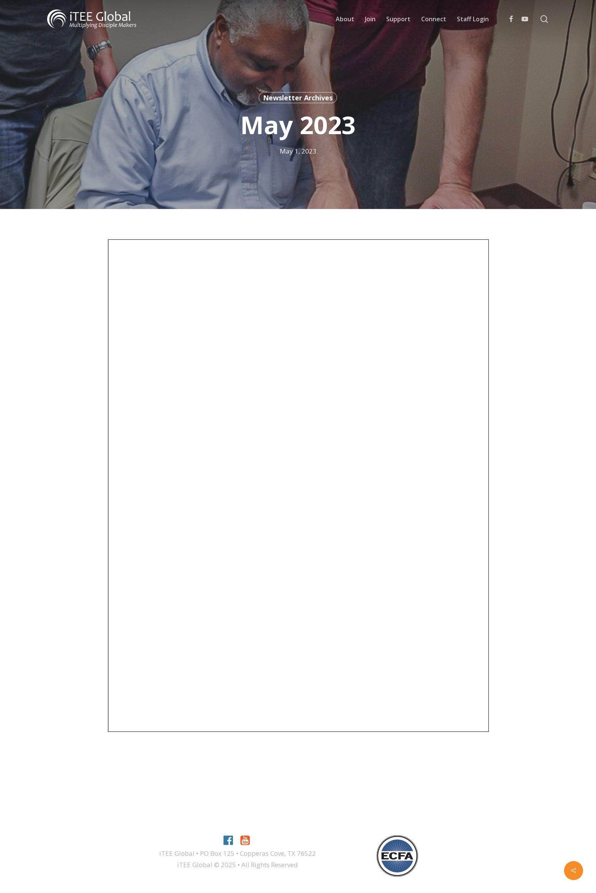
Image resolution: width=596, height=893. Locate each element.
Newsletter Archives (298, 97)
